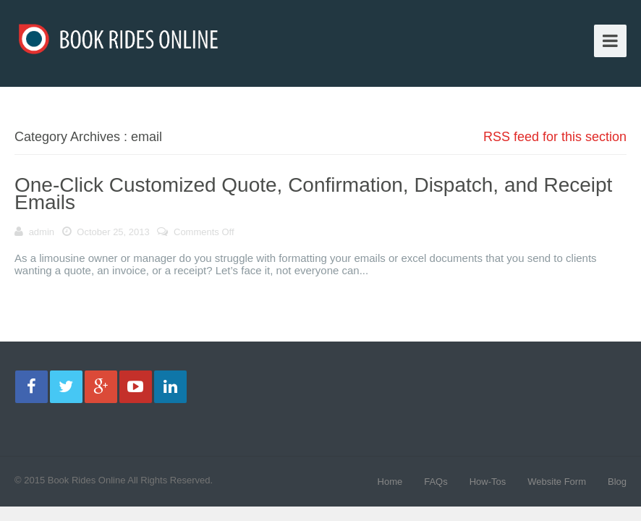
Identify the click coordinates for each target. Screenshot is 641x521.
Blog (617, 481)
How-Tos (488, 481)
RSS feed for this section (555, 137)
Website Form (556, 481)
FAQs (436, 481)
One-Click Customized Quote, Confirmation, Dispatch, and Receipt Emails (313, 193)
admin (41, 231)
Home (390, 481)
